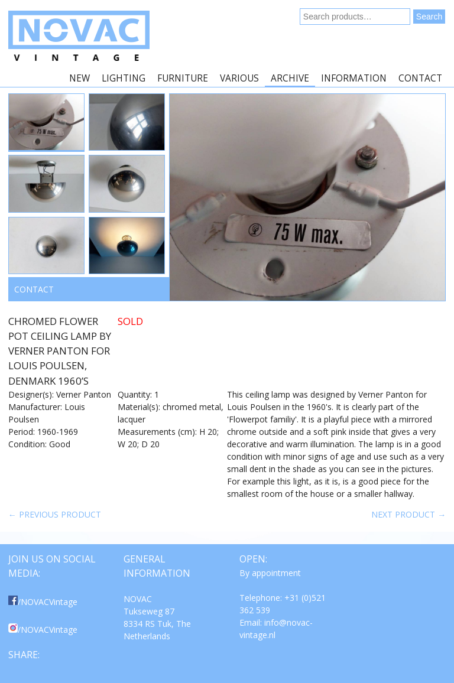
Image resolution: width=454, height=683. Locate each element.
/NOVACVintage (42, 601)
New (79, 78)
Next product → (408, 514)
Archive (290, 78)
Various (239, 78)
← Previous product (54, 514)
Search (429, 16)
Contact (420, 78)
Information (354, 78)
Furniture (182, 78)
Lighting (123, 78)
